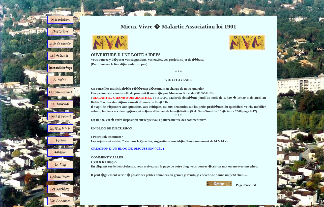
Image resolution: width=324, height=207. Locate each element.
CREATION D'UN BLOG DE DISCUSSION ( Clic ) (127, 148)
